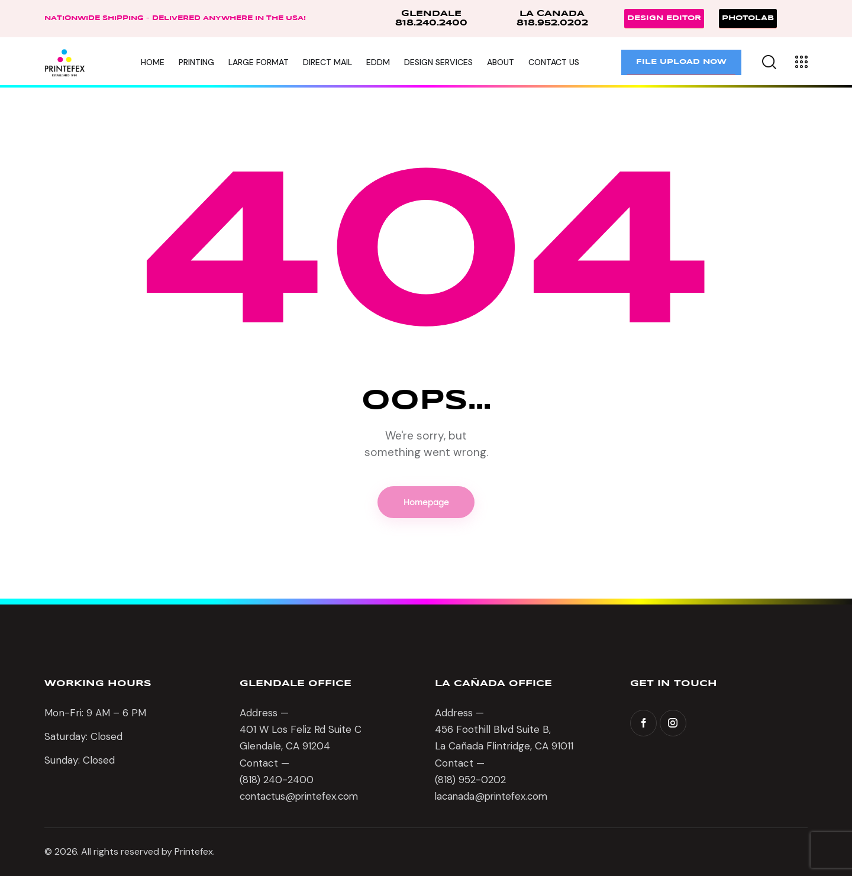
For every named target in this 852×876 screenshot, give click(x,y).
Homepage (426, 502)
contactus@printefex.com (301, 797)
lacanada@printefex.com (493, 797)
